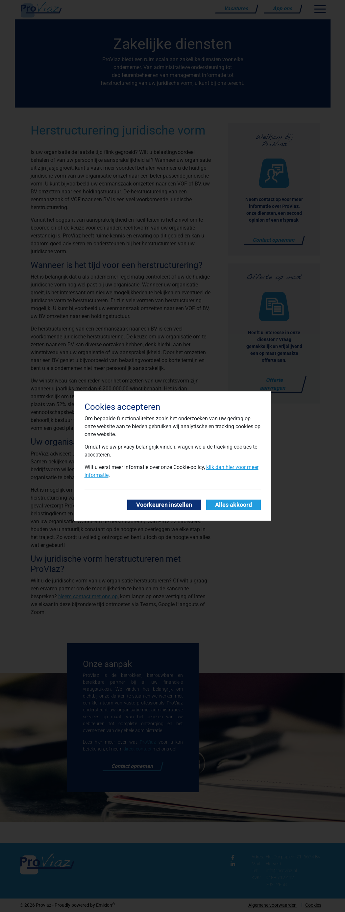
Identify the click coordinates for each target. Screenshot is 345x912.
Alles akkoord (233, 505)
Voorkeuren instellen (164, 505)
